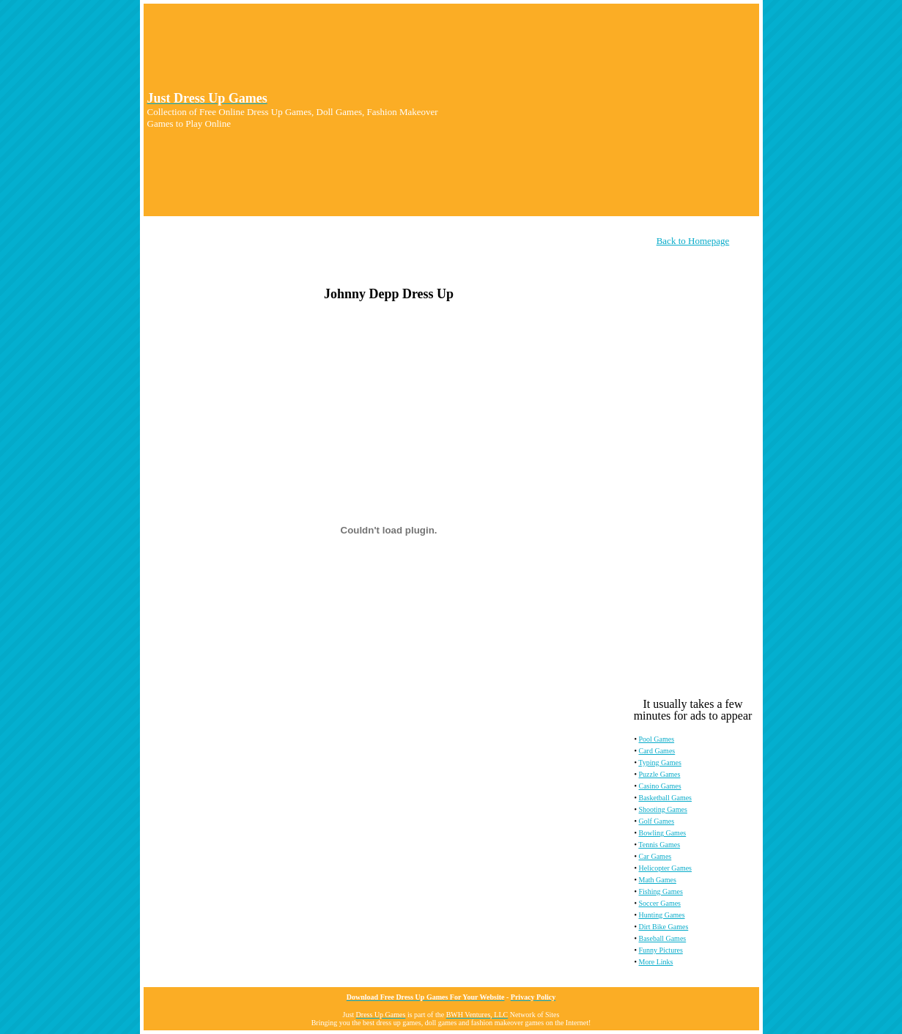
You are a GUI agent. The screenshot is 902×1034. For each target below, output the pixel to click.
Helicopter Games (665, 868)
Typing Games (659, 762)
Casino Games (660, 786)
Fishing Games (661, 891)
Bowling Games (663, 833)
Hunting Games (662, 915)
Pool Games (657, 739)
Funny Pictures (661, 950)
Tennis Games (659, 845)
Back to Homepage (693, 240)
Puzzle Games (660, 774)
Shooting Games (663, 809)
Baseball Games (663, 938)
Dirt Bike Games (664, 927)
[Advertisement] (605, 110)
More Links (656, 962)
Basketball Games (665, 798)
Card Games (657, 751)
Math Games (657, 880)
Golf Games (657, 821)
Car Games (655, 856)
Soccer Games (660, 903)
